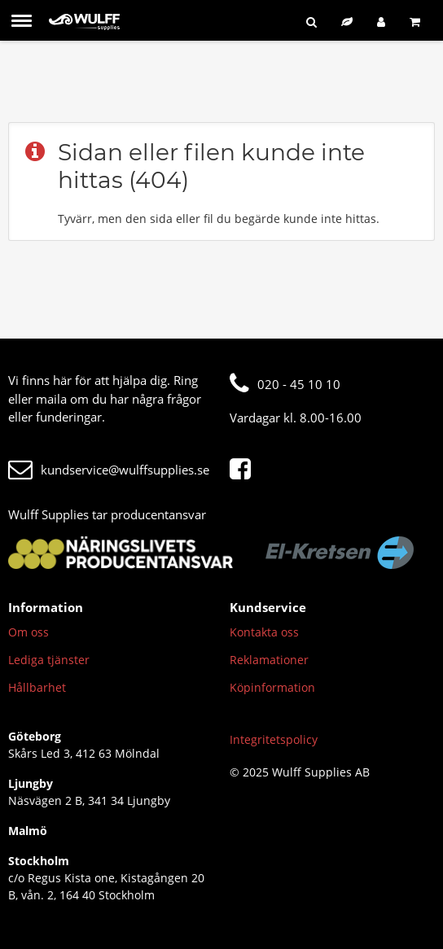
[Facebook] (244, 469)
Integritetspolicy (274, 739)
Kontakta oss (264, 632)
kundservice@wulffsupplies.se (108, 469)
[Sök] (311, 21)
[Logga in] (381, 21)
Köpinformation (272, 687)
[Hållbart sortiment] (347, 21)
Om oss (28, 632)
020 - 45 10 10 (285, 384)
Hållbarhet (37, 687)
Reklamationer (269, 659)
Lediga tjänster (49, 659)
